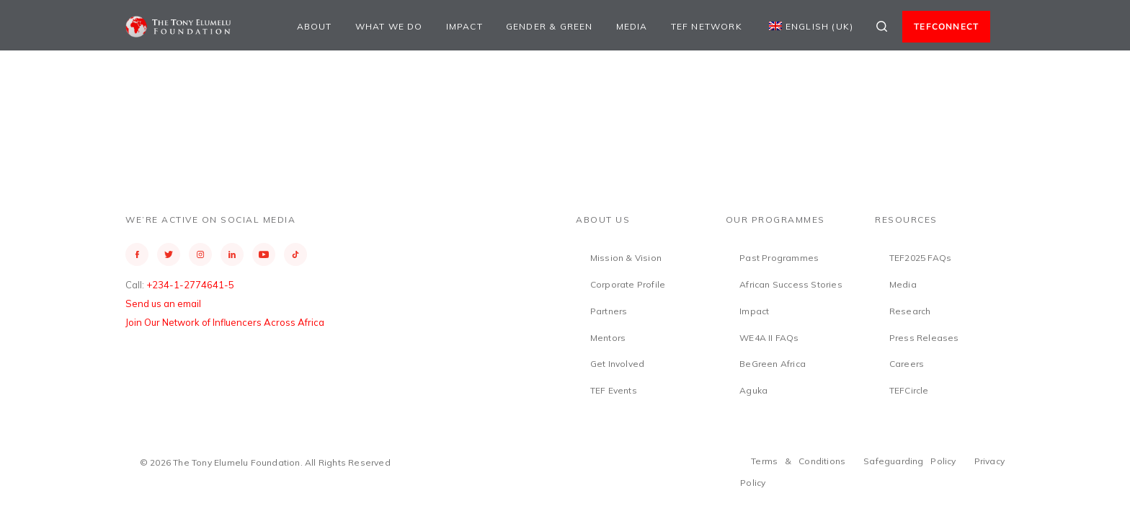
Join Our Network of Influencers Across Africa (224, 322)
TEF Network (706, 26)
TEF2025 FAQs (920, 257)
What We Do (389, 26)
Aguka (753, 390)
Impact (464, 26)
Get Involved (617, 363)
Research (910, 311)
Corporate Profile (627, 284)
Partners (609, 311)
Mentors (608, 337)
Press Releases (924, 337)
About (314, 26)
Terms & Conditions (798, 461)
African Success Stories (790, 284)
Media (632, 26)
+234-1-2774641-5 (190, 284)
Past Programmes (779, 257)
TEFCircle (909, 390)
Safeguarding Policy (909, 461)
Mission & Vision (626, 257)
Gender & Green (549, 26)
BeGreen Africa (772, 363)
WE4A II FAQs (768, 337)
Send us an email (163, 303)
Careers (906, 363)
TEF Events (613, 390)
